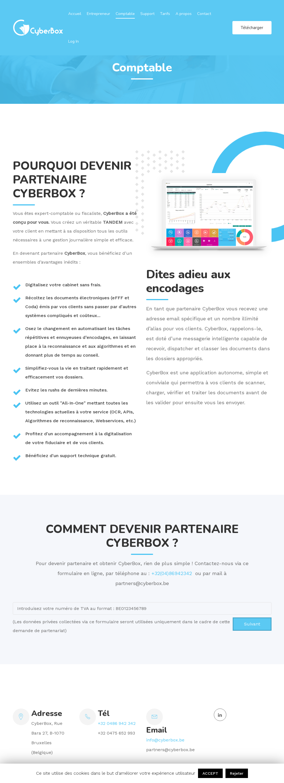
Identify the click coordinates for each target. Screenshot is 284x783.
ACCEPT (210, 773)
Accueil (74, 13)
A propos (184, 13)
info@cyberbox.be (165, 740)
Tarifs (165, 13)
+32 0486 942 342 (117, 723)
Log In (73, 41)
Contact (204, 13)
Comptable (125, 13)
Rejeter (237, 773)
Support (147, 13)
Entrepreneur (98, 13)
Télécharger (252, 27)
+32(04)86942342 (172, 573)
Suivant (252, 624)
